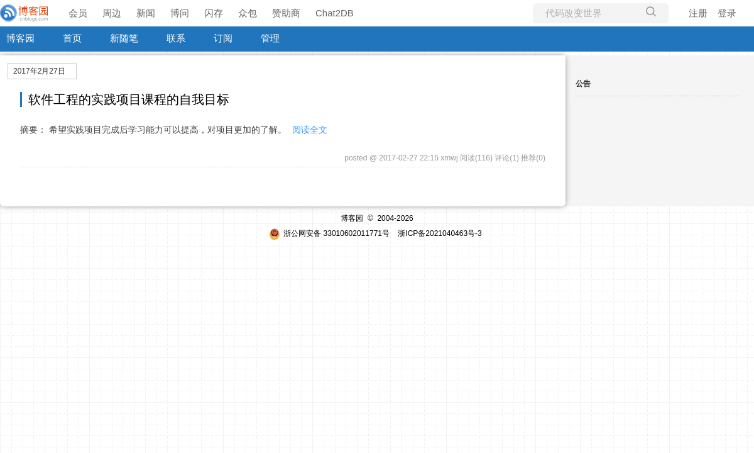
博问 (179, 13)
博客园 (20, 38)
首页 (72, 38)
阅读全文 (309, 130)
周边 (111, 13)
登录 (727, 13)
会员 (77, 13)
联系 (176, 38)
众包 (247, 13)
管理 (270, 38)
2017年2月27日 (39, 71)
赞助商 (286, 13)
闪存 (213, 13)
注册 (698, 13)
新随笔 (124, 38)
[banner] (25, 13)
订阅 (223, 38)
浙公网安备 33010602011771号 (329, 233)
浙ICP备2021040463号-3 (439, 233)
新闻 (145, 13)
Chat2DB (334, 13)
